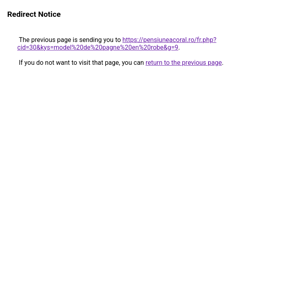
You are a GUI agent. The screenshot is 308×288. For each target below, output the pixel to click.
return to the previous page (184, 62)
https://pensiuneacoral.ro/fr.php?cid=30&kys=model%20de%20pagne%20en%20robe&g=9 (116, 43)
